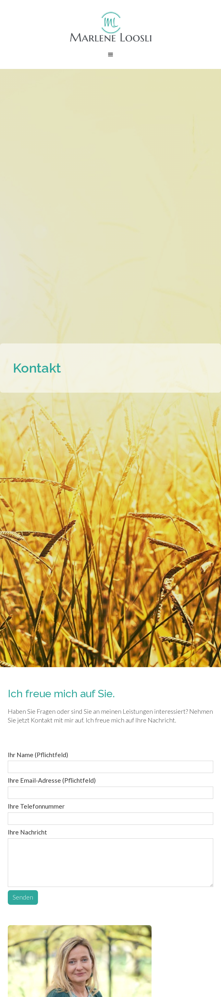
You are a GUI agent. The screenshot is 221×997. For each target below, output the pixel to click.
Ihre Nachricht (27, 832)
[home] (110, 26)
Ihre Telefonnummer (36, 806)
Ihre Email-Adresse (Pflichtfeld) (52, 780)
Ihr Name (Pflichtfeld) (38, 754)
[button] (110, 54)
